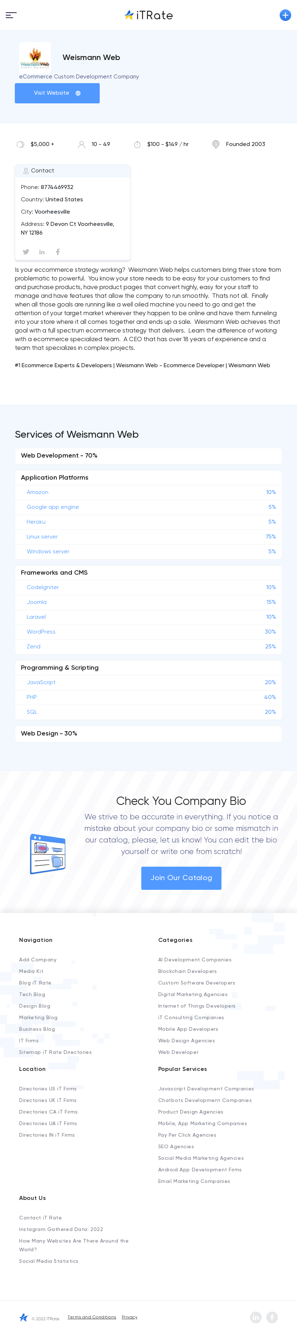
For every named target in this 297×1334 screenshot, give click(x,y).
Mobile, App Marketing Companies (202, 1123)
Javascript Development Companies (206, 1088)
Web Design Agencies (186, 1040)
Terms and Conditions (92, 1317)
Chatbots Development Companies (205, 1100)
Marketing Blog (38, 1017)
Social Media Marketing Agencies (201, 1158)
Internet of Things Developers (197, 1006)
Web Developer (178, 1052)
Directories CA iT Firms (48, 1112)
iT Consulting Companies (191, 1017)
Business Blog (37, 1029)
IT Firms (29, 1040)
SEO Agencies (176, 1146)
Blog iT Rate (35, 983)
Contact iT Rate (40, 1218)
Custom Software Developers (197, 983)
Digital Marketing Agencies (193, 994)
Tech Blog (32, 994)
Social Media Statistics (49, 1261)
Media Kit (31, 971)
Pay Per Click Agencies (187, 1135)
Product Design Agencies (191, 1112)
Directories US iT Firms (48, 1088)
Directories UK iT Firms (48, 1100)
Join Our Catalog (181, 878)
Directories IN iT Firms (47, 1135)
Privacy (129, 1317)
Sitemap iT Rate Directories (55, 1052)
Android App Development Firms (200, 1169)
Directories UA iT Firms (48, 1123)
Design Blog (34, 1006)
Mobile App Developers (188, 1029)
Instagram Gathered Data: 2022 (61, 1229)
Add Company (37, 959)
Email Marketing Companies (194, 1181)
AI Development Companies (195, 959)
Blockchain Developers (187, 971)
